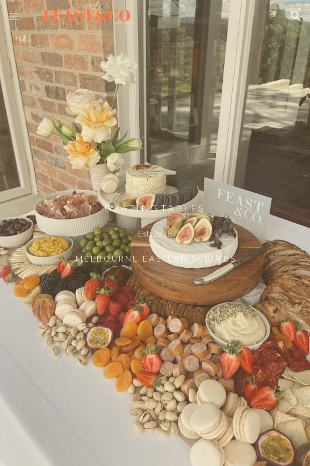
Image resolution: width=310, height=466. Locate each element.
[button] (14, 16)
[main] (155, 233)
